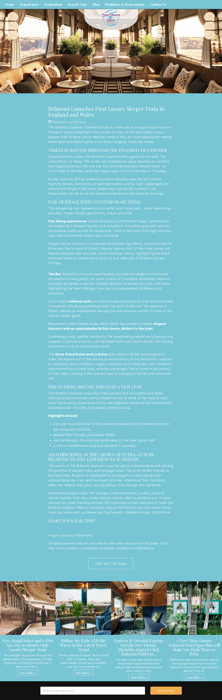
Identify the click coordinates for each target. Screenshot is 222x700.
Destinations (53, 4)
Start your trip (166, 690)
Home (10, 4)
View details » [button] (28, 672)
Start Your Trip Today (111, 563)
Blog (96, 4)
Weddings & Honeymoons (124, 4)
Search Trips (77, 4)
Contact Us (158, 4)
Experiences (29, 4)
